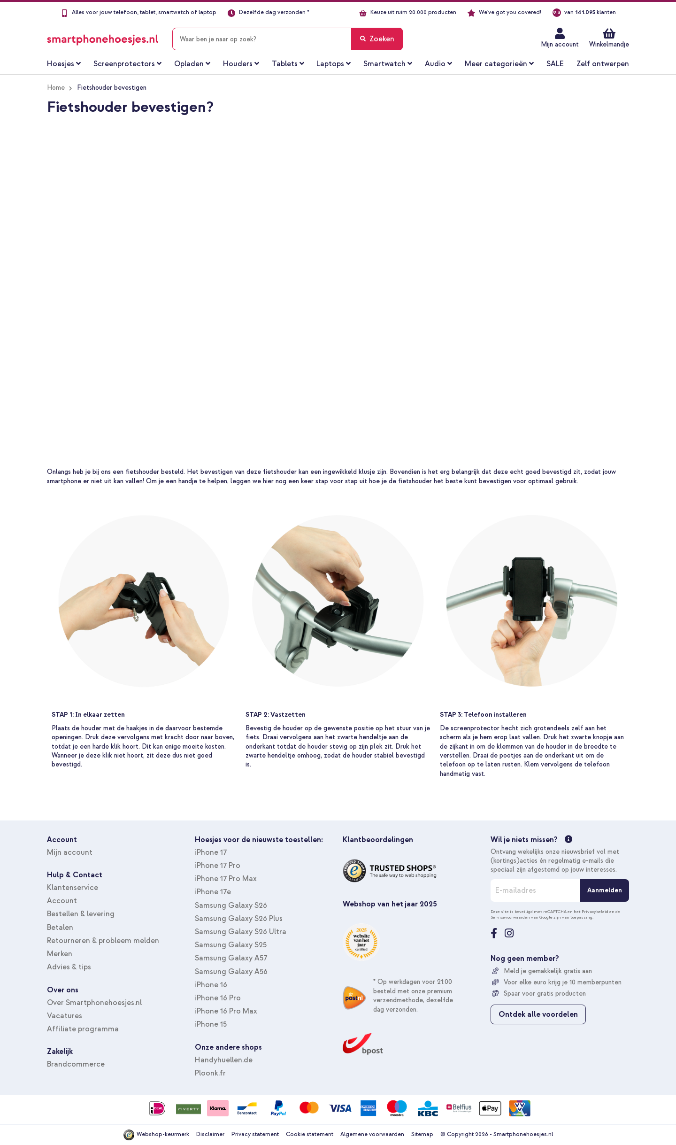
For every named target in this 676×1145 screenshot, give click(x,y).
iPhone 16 (211, 985)
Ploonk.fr (210, 1073)
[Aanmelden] (604, 890)
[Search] (377, 39)
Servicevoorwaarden (510, 917)
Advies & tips (69, 967)
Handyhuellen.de (224, 1060)
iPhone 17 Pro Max (226, 878)
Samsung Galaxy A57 (231, 958)
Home (56, 88)
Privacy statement (255, 1134)
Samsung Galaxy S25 (231, 945)
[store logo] (102, 37)
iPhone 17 (211, 852)
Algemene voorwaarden (372, 1134)
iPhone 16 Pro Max (226, 1011)
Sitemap (422, 1134)
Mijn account (560, 44)
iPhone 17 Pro (217, 865)
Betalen (60, 927)
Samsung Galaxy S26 (231, 905)
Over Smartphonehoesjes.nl (94, 1002)
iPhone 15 (211, 1024)
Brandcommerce (76, 1064)
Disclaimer (210, 1134)
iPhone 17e (213, 892)
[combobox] (287, 39)
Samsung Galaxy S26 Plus (239, 918)
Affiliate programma (83, 1029)
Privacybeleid (595, 911)
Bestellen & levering (81, 914)
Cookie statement (309, 1134)
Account (62, 900)
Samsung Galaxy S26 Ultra (240, 931)
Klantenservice (72, 887)
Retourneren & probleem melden (103, 940)
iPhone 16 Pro (218, 998)
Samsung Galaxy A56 (231, 971)
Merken (59, 954)
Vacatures (64, 1016)
